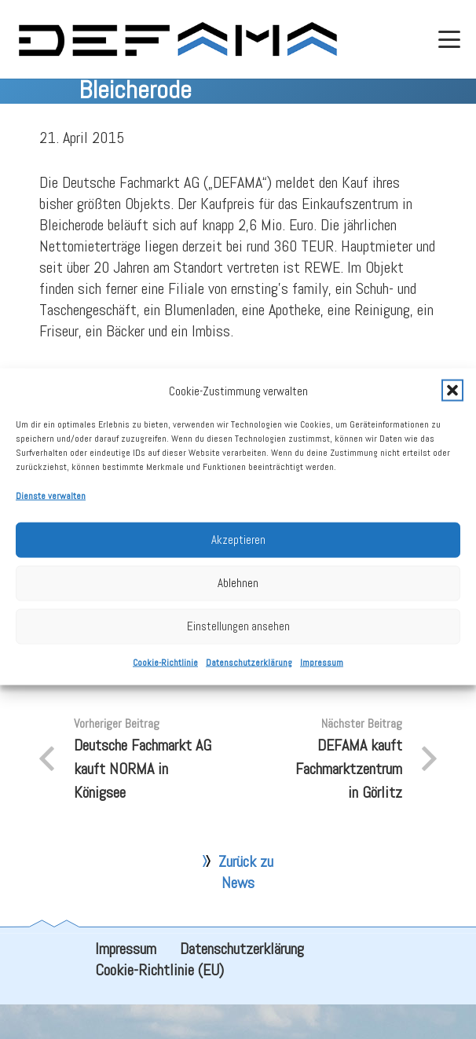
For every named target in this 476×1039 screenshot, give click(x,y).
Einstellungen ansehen (238, 638)
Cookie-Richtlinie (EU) (159, 1004)
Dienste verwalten (51, 507)
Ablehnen (238, 595)
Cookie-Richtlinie (165, 674)
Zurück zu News (245, 906)
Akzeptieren (238, 552)
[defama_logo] (177, 39)
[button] (452, 403)
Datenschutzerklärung (249, 674)
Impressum (321, 674)
